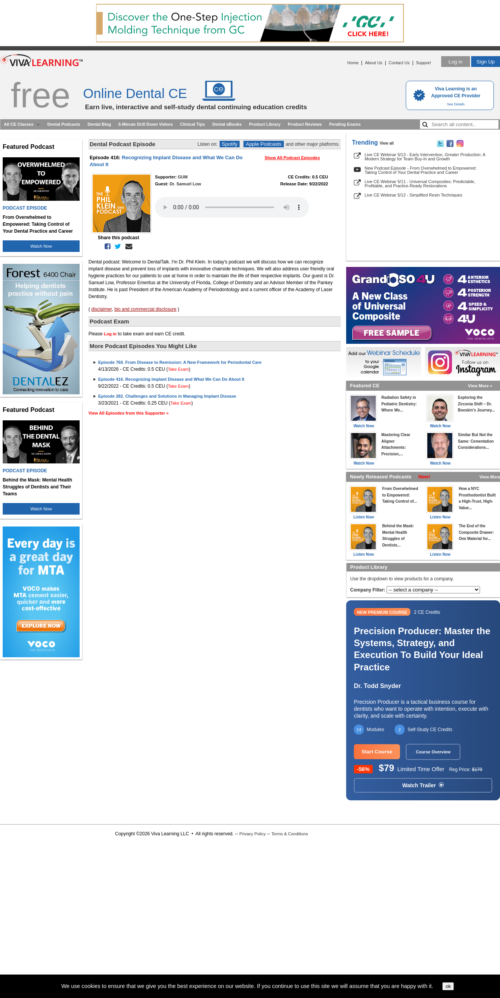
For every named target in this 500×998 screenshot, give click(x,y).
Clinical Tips (192, 124)
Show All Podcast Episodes (292, 157)
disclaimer (101, 309)
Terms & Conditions (289, 833)
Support (423, 62)
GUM (183, 177)
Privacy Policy (252, 833)
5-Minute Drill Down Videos (145, 124)
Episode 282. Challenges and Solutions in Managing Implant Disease (167, 396)
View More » (480, 385)
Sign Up (486, 62)
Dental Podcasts (63, 124)
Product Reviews (305, 124)
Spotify (230, 144)
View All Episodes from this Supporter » (128, 413)
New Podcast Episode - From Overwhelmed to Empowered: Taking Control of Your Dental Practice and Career (421, 170)
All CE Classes (18, 124)
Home (352, 62)
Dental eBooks (227, 124)
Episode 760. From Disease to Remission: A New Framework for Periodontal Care (180, 362)
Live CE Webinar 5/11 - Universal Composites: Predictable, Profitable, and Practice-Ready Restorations (420, 183)
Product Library (264, 124)
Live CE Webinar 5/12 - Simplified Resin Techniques (413, 195)
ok (448, 986)
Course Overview (433, 752)
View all (387, 143)
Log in (455, 62)
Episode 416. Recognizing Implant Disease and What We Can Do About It (171, 379)
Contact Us (399, 62)
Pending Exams (345, 124)
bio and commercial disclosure (145, 309)
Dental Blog (99, 124)
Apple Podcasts (264, 144)
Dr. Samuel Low (185, 184)
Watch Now (41, 246)
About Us (373, 62)
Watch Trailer (423, 785)
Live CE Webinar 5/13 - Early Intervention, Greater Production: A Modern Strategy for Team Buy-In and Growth (425, 156)
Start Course (377, 752)
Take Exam (178, 369)
